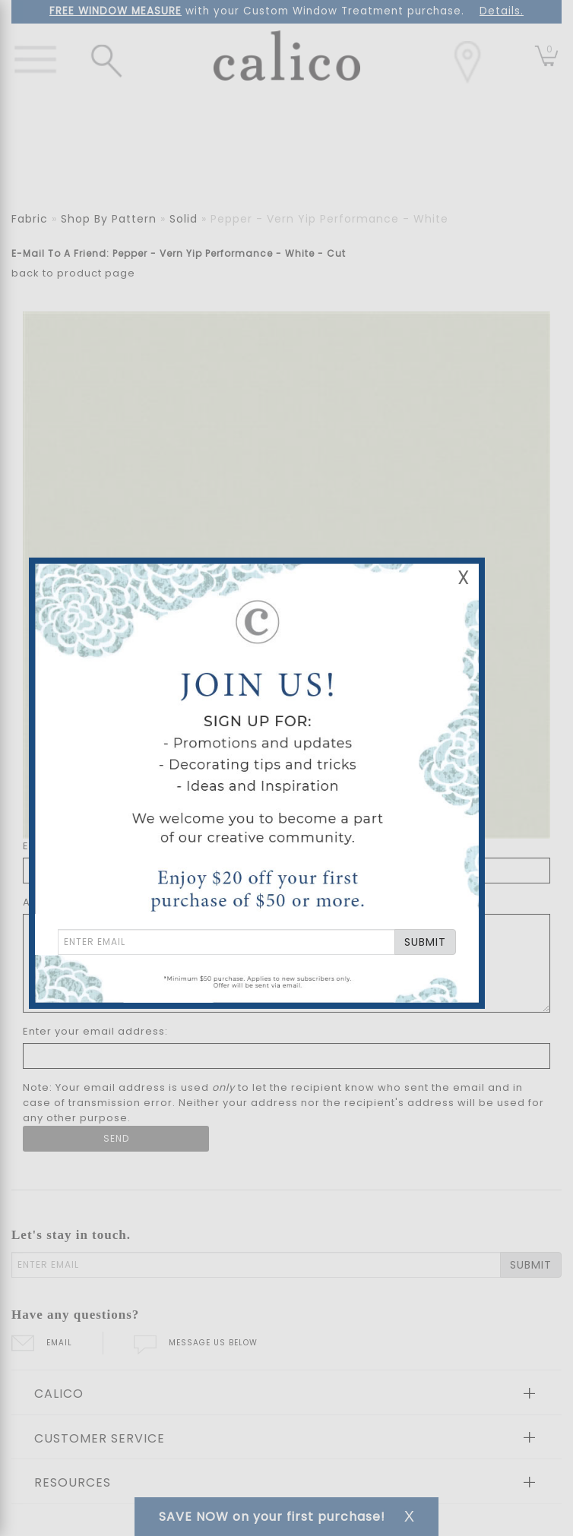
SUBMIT (425, 942)
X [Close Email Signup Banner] (463, 577)
